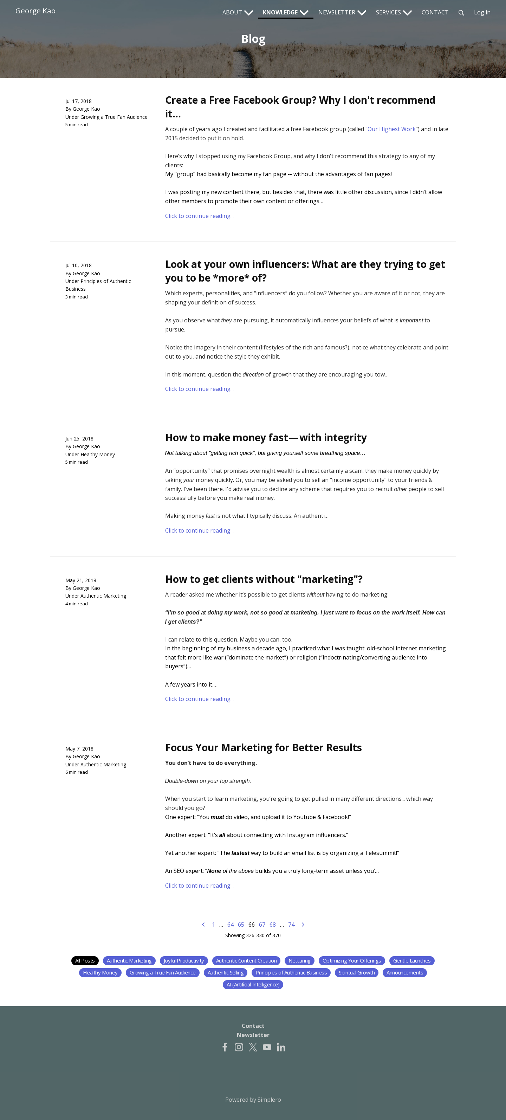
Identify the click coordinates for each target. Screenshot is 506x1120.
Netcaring (299, 960)
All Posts (85, 960)
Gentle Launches (412, 960)
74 (291, 924)
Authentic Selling (226, 972)
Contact (253, 1026)
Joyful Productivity (184, 960)
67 (262, 924)
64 (230, 924)
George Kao (35, 10)
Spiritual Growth (357, 972)
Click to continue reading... (199, 216)
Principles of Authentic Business (291, 972)
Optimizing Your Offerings (352, 960)
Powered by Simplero (253, 1099)
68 (273, 924)
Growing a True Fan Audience (114, 117)
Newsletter (253, 1035)
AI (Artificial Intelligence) (253, 984)
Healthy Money (97, 454)
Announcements (405, 972)
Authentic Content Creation (246, 960)
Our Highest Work (392, 129)
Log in (482, 12)
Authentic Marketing (103, 595)
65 (241, 924)
